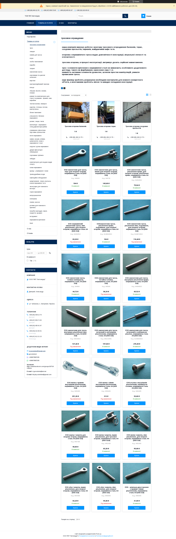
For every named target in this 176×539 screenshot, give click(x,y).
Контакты (72, 23)
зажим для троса (36, 55)
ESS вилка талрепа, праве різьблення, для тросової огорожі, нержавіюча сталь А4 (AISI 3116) (106, 437)
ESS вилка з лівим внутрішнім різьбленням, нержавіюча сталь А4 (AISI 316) (106, 385)
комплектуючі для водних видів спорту (41, 163)
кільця (32, 87)
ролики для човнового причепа (38, 206)
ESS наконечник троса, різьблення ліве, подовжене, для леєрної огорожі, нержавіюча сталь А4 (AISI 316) (137, 227)
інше (31, 223)
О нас (61, 23)
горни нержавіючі (36, 192)
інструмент (33, 216)
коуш (31, 58)
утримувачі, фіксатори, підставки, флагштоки (38, 131)
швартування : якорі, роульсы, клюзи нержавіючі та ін (40, 182)
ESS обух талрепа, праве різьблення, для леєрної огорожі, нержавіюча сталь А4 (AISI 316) (75, 490)
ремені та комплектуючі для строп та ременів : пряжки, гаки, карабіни (41, 98)
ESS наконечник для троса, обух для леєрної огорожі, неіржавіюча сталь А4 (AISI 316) (75, 172)
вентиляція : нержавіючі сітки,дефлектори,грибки (38, 126)
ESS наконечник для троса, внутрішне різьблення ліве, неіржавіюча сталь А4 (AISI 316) (75, 333)
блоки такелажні (35, 112)
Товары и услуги (45, 23)
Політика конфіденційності (104, 536)
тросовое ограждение (37, 44)
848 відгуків (124, 1)
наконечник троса (36, 72)
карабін (32, 65)
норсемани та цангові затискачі (37, 76)
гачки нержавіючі (36, 167)
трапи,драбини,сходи (37, 174)
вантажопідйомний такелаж (39, 84)
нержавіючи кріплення (37, 220)
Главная (30, 23)
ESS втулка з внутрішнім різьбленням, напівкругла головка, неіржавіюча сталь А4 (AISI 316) (136, 385)
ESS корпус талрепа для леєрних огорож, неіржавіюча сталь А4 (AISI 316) (75, 436)
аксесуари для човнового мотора (39, 187)
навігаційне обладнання (38, 178)
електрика (33, 199)
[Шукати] (125, 16)
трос (31, 48)
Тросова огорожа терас (106, 126)
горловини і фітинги (36, 155)
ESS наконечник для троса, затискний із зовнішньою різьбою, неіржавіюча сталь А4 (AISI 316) (136, 333)
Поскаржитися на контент (87, 536)
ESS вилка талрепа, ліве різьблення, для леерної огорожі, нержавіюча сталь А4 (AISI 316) (136, 437)
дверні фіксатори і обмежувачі (36, 151)
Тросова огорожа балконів (75, 126)
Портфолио (31, 37)
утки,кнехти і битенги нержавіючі (37, 117)
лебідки (32, 158)
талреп (32, 68)
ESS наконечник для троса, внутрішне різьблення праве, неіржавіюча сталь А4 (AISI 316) (137, 280)
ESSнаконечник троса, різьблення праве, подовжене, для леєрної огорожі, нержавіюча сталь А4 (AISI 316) (106, 227)
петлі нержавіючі (35, 135)
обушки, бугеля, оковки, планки (38, 92)
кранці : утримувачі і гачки (39, 171)
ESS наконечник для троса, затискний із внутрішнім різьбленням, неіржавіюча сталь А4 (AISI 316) (106, 333)
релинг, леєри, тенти (37, 121)
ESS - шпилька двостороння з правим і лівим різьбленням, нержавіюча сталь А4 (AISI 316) (136, 490)
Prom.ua (98, 534)
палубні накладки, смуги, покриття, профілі (38, 212)
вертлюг (32, 80)
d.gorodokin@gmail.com (37, 351)
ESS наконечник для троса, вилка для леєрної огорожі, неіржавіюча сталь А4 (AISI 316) (106, 172)
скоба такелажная (36, 61)
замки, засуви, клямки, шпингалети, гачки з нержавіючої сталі (37, 141)
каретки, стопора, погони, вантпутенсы (39, 108)
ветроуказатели (35, 195)
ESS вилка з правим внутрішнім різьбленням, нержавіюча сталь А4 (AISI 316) (75, 385)
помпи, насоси (35, 202)
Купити (75, 192)
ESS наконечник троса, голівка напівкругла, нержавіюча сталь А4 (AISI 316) (75, 280)
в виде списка (150, 95)
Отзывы (30, 233)
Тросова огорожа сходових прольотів (136, 127)
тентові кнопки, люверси (38, 104)
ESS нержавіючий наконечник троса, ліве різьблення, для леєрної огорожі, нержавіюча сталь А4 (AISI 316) (75, 227)
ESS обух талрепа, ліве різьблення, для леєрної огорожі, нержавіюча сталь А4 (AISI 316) (106, 490)
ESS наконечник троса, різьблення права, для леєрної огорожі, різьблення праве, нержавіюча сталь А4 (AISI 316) (136, 173)
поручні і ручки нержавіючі (39, 146)
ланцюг (32, 51)
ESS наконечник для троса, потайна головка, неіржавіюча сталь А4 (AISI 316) (106, 280)
